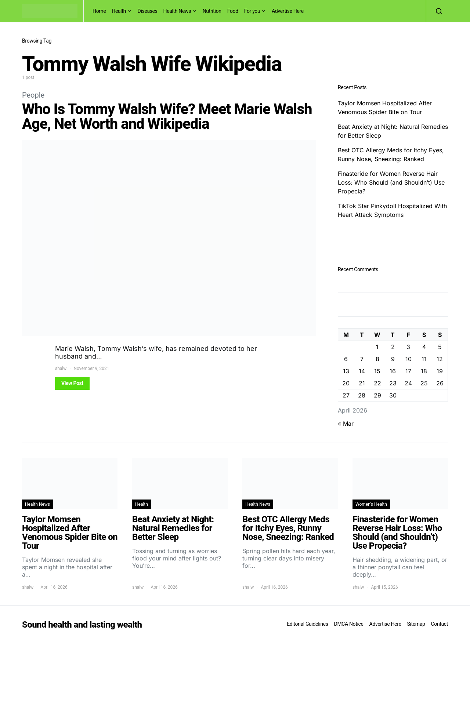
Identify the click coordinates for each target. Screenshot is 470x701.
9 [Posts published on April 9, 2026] (393, 359)
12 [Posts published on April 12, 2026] (440, 359)
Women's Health (371, 504)
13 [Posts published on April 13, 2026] (346, 371)
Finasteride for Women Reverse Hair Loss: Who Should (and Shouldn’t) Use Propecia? (391, 182)
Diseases (148, 11)
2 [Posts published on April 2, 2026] (393, 346)
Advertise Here (288, 11)
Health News (177, 11)
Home (99, 11)
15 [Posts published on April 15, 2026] (377, 371)
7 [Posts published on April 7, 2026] (362, 359)
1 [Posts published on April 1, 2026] (377, 346)
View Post (72, 383)
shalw (60, 368)
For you (252, 11)
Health (119, 11)
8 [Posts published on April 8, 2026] (377, 359)
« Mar (346, 423)
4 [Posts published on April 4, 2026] (424, 346)
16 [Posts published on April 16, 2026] (393, 371)
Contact (439, 624)
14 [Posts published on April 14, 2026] (362, 371)
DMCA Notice (349, 624)
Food (232, 11)
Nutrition (212, 11)
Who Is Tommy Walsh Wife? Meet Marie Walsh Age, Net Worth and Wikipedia (167, 116)
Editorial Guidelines (307, 624)
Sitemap (416, 624)
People (33, 95)
